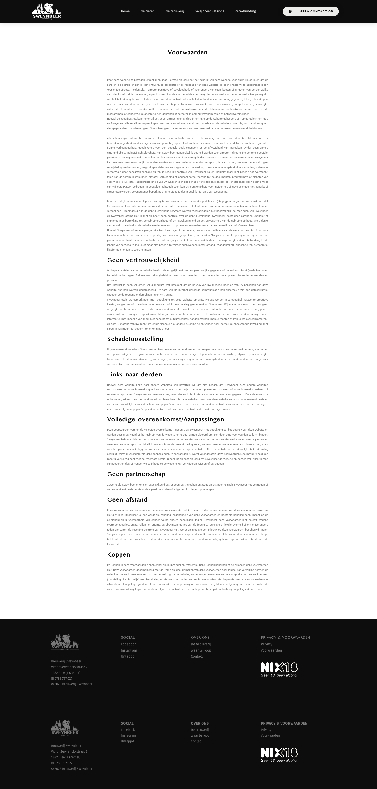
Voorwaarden (271, 650)
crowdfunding (245, 11)
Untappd (127, 657)
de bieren (148, 11)
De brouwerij (201, 644)
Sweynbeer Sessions (209, 11)
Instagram (129, 650)
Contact (197, 657)
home (125, 11)
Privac (266, 644)
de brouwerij (175, 11)
